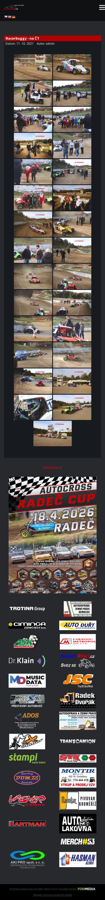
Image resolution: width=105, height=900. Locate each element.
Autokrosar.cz (52, 467)
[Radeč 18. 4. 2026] (52, 592)
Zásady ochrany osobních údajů (52, 895)
